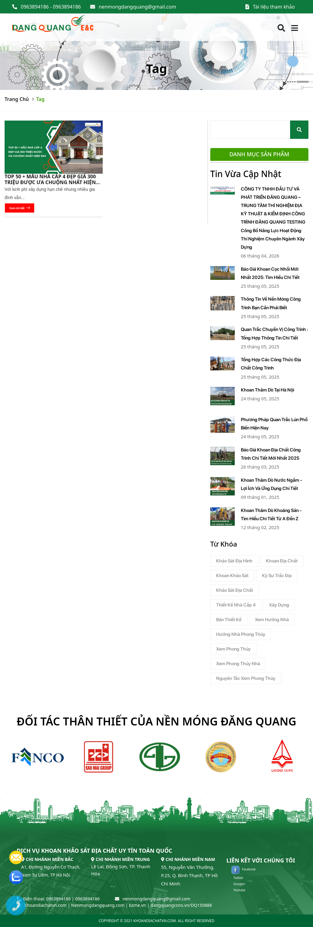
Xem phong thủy (233, 649)
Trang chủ (17, 99)
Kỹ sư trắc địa (277, 575)
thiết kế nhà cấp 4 (236, 605)
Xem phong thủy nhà (238, 663)
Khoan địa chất (282, 561)
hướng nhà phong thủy (240, 634)
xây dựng (279, 605)
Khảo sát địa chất (234, 590)
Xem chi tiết (19, 208)
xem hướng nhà (272, 619)
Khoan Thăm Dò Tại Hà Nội (267, 390)
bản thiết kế (228, 619)
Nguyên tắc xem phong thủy (245, 678)
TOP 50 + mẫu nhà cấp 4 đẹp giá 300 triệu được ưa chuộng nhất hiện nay (50, 182)
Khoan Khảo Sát (232, 575)
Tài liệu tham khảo (274, 6)
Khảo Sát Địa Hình (234, 561)
